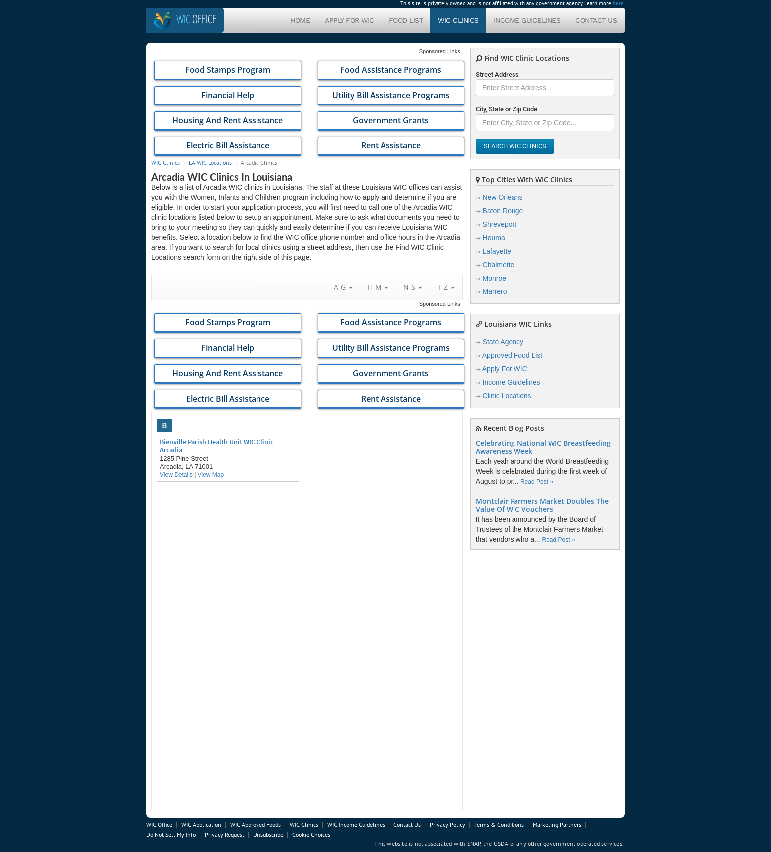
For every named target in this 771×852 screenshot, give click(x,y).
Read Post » (536, 481)
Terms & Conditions (499, 824)
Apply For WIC (349, 20)
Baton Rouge (503, 211)
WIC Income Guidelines (356, 824)
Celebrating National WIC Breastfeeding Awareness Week (543, 447)
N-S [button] (412, 287)
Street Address (497, 74)
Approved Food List (512, 355)
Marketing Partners (557, 824)
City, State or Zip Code (506, 109)
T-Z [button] (446, 287)
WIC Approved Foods (255, 824)
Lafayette (497, 251)
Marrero (495, 291)
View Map (211, 474)
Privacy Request (224, 834)
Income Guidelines (527, 20)
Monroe (494, 278)
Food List (406, 20)
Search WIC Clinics (515, 146)
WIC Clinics (458, 20)
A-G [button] (343, 287)
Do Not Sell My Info (171, 834)
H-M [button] (378, 287)
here (618, 3)
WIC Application (201, 824)
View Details (176, 474)
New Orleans (503, 197)
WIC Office (159, 824)
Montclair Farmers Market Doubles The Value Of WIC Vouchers (542, 505)
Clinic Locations (507, 396)
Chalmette (498, 265)
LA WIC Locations (210, 162)
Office (196, 20)
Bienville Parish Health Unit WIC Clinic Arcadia (216, 445)
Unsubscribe (268, 834)
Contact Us (596, 20)
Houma (494, 238)
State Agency (503, 342)
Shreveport (499, 224)
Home (300, 20)
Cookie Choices (311, 834)
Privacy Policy (447, 824)
